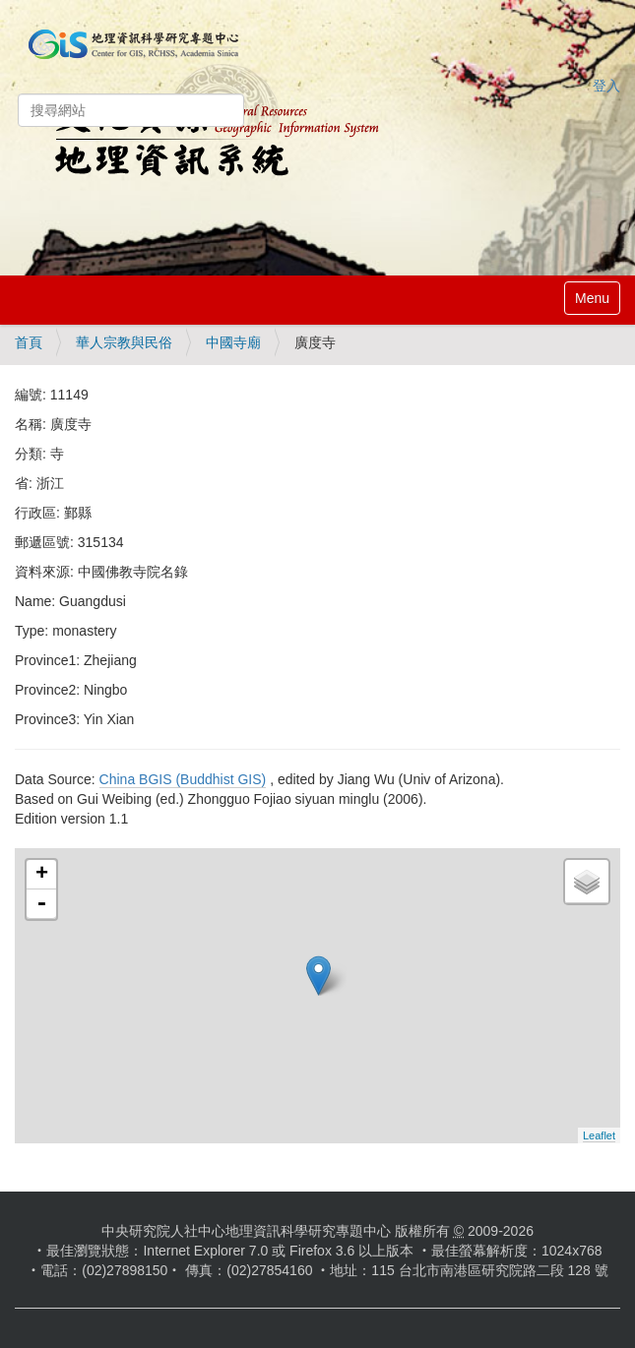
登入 (606, 85)
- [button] (41, 904)
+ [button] (41, 874)
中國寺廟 (233, 342)
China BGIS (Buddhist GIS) (183, 779)
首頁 (28, 342)
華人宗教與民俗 (124, 342)
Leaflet (599, 1135)
